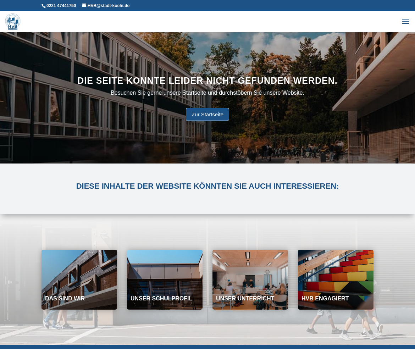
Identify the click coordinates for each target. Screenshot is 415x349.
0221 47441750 (61, 5)
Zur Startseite (207, 114)
